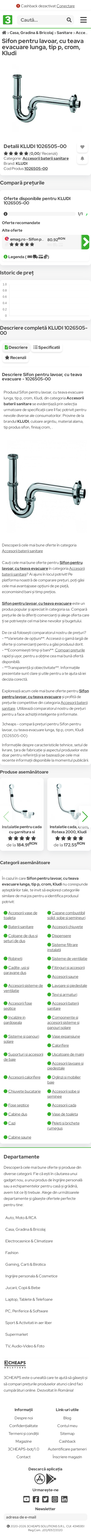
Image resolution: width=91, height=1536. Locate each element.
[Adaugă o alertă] (82, 158)
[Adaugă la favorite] (82, 147)
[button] (85, 817)
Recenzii (15, 357)
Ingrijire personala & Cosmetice (31, 1276)
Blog (67, 1418)
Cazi (12, 1123)
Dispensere (61, 935)
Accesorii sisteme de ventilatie (23, 988)
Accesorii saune (65, 976)
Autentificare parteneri (67, 1449)
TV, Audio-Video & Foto (24, 1346)
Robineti (15, 958)
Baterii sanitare (20, 926)
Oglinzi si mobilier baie (64, 1080)
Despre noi (24, 1418)
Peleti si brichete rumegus (63, 1126)
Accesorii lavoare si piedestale (65, 1066)
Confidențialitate (23, 1425)
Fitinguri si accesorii (68, 967)
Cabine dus (17, 1114)
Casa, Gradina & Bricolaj (25, 1229)
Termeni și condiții (23, 1433)
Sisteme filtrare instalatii (62, 947)
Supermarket (16, 1334)
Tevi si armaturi (64, 994)
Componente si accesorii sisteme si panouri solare (63, 1022)
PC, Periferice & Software (26, 1311)
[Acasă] (4, 32)
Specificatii (46, 347)
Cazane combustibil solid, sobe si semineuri (66, 915)
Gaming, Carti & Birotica (25, 1264)
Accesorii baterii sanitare (46, 158)
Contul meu (67, 1425)
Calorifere (60, 1045)
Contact (24, 1456)
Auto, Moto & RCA (20, 1217)
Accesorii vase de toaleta (20, 915)
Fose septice (18, 1105)
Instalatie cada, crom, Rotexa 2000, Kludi (69, 829)
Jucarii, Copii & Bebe (22, 1287)
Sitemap (67, 1433)
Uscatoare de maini (68, 1054)
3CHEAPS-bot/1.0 (23, 1449)
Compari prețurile (70, 650)
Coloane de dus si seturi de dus (21, 938)
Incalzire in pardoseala (14, 1020)
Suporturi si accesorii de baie (23, 1057)
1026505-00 (36, 168)
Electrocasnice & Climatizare (29, 1241)
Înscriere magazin (67, 1456)
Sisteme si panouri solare (21, 1039)
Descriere (16, 347)
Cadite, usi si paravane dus (16, 970)
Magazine (24, 1441)
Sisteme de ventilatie (69, 958)
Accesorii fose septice (18, 1006)
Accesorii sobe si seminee (63, 1094)
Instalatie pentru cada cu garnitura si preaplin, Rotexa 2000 (21, 832)
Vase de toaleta (65, 1114)
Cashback (67, 1441)
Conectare (66, 6)
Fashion (11, 1252)
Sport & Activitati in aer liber (28, 1322)
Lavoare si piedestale (69, 985)
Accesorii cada (64, 1105)
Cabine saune (19, 1137)
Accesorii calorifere (24, 1077)
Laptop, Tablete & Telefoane (29, 1299)
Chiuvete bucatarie (24, 1091)
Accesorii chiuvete (67, 926)
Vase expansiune (66, 1036)
